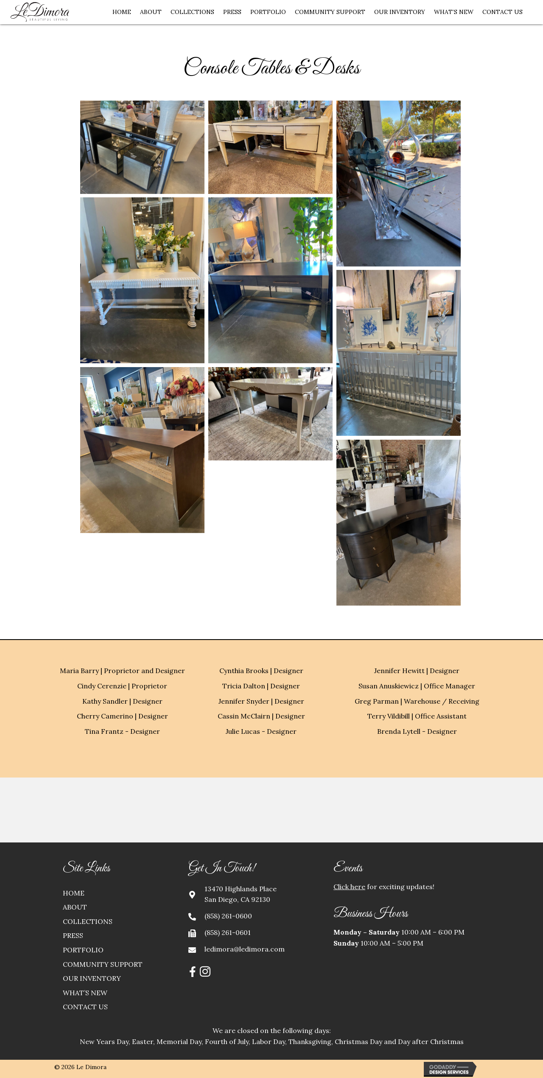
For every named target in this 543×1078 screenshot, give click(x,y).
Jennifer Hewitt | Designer (416, 670)
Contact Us (85, 1006)
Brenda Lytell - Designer (417, 731)
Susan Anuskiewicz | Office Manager (416, 686)
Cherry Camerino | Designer (122, 716)
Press (73, 935)
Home (73, 893)
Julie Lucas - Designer (261, 731)
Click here (349, 886)
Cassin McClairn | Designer (261, 716)
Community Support (103, 964)
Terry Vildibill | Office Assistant (417, 716)
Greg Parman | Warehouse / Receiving (417, 701)
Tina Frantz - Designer (122, 731)
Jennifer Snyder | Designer (261, 701)
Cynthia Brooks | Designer (261, 670)
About (75, 907)
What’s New (85, 992)
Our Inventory (92, 978)
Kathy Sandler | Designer (122, 701)
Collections (87, 921)
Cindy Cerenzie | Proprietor (122, 686)
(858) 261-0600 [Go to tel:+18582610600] (228, 916)
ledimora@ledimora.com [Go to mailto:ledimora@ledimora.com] (244, 949)
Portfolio (83, 950)
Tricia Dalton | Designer (261, 686)
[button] (192, 971)
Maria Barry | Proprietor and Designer (122, 670)
